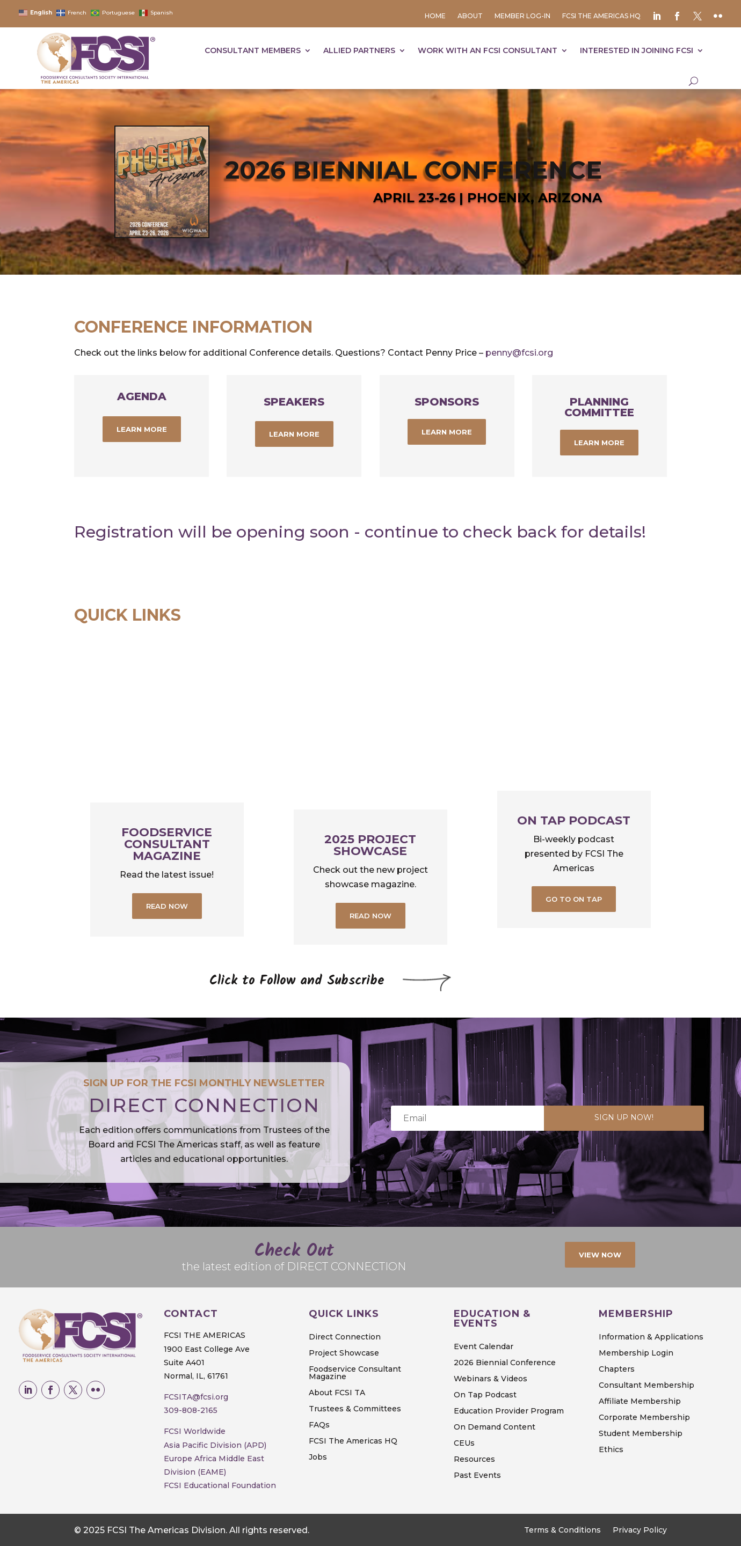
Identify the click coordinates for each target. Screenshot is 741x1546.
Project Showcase (344, 1353)
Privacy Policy (640, 1530)
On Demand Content (494, 1427)
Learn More (447, 432)
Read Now (167, 906)
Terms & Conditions (562, 1530)
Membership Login (636, 1353)
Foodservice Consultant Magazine (166, 844)
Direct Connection (345, 1337)
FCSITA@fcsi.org (196, 1397)
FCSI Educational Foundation (220, 1485)
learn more (142, 429)
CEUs (464, 1443)
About (470, 16)
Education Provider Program (509, 1411)
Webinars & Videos (490, 1379)
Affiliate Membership (640, 1401)
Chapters (617, 1369)
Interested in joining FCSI (636, 50)
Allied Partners (359, 50)
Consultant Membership (646, 1385)
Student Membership (640, 1434)
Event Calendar (483, 1347)
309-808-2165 (190, 1410)
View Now (600, 1254)
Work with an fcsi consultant (487, 50)
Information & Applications (651, 1337)
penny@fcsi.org (520, 353)
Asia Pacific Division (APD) (215, 1445)
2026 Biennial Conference (505, 1363)
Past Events (477, 1475)
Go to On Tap (574, 899)
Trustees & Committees (355, 1409)
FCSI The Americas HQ (601, 16)
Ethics (611, 1450)
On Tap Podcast (573, 820)
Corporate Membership (644, 1418)
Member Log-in (522, 16)
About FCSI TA (337, 1393)
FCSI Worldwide (195, 1431)
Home (435, 16)
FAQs (319, 1425)
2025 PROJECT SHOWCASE (370, 845)
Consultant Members (253, 50)
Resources (474, 1459)
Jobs (318, 1457)
